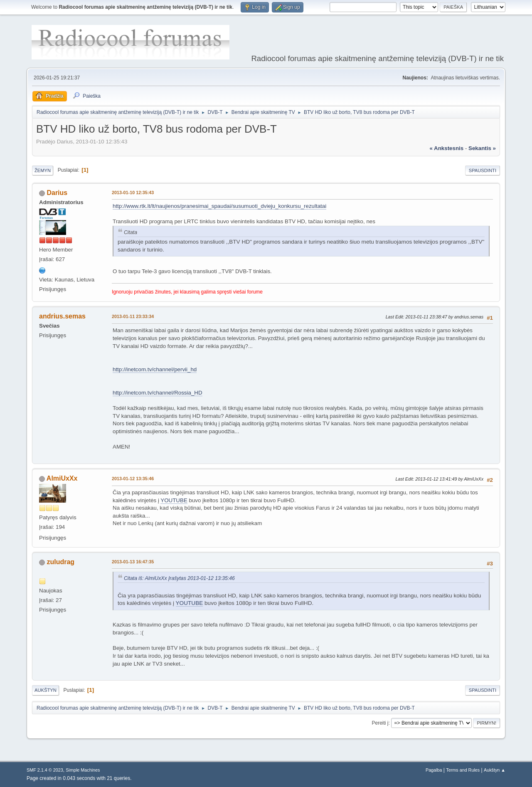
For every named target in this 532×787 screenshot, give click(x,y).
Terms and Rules (463, 769)
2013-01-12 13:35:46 (133, 478)
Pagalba (434, 769)
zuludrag (60, 561)
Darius (57, 192)
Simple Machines (83, 769)
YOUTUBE (173, 500)
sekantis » (482, 148)
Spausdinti (482, 170)
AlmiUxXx (62, 478)
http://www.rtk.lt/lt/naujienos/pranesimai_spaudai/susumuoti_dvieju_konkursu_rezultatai (219, 206)
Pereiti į (380, 723)
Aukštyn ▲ (494, 769)
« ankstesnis (446, 148)
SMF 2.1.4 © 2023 (45, 769)
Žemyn (42, 170)
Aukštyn (45, 690)
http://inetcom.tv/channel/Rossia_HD (157, 393)
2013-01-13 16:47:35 (133, 561)
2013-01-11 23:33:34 (133, 316)
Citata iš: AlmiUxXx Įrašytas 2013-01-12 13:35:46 (179, 578)
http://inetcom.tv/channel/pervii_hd (155, 369)
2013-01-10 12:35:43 (133, 192)
